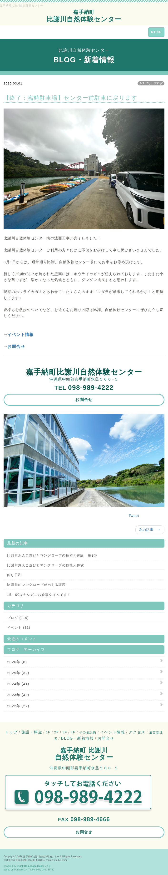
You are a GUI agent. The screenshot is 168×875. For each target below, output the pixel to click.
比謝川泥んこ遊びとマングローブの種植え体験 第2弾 (52, 555)
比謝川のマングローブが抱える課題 (36, 585)
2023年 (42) (18, 695)
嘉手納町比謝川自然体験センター (41, 856)
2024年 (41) (18, 684)
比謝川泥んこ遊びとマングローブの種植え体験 (45, 565)
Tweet (134, 516)
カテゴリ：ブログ (151, 83)
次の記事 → (150, 530)
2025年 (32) (18, 673)
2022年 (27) (18, 706)
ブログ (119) (18, 618)
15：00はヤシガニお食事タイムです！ (39, 595)
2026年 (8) (17, 662)
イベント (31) (18, 627)
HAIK (51, 869)
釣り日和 (14, 575)
